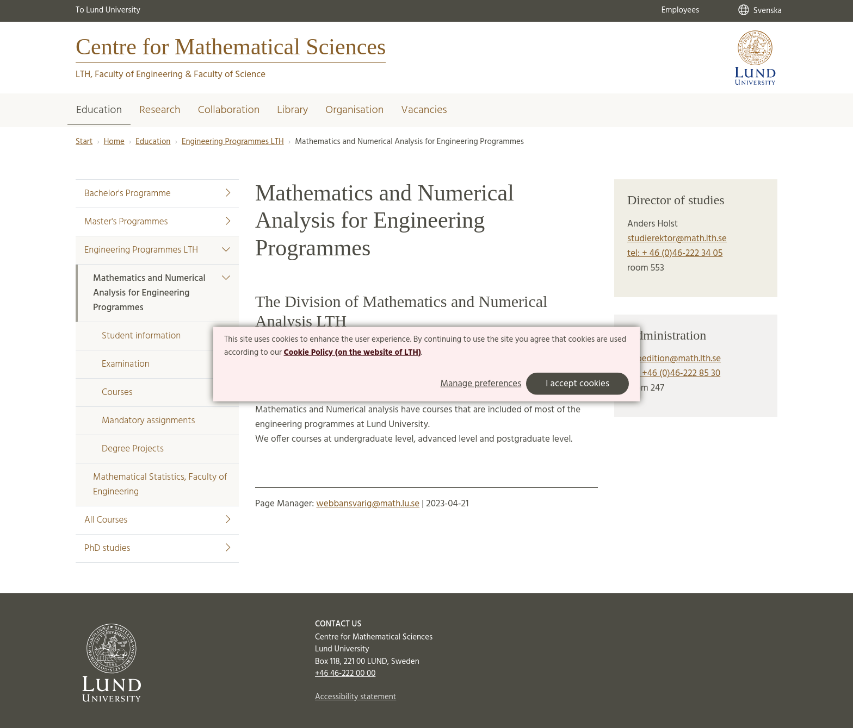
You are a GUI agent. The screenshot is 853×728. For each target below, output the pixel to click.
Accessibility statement (355, 697)
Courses (117, 392)
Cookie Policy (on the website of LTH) (352, 352)
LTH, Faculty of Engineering (129, 74)
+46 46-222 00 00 (345, 673)
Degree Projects (133, 449)
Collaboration (229, 110)
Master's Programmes (157, 222)
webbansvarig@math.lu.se (367, 504)
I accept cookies (577, 383)
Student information (141, 336)
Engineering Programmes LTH (233, 141)
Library (292, 110)
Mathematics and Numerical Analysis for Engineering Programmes (161, 293)
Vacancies (424, 110)
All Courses (157, 520)
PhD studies (157, 548)
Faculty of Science (229, 74)
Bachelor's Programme (157, 193)
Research (160, 110)
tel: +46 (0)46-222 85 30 (673, 373)
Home (114, 141)
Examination (126, 364)
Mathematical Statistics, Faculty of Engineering (160, 484)
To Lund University (108, 10)
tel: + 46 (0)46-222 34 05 (674, 253)
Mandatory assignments (148, 420)
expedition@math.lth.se (674, 359)
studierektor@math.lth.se (677, 238)
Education (99, 110)
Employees (680, 10)
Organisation (354, 110)
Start (84, 141)
